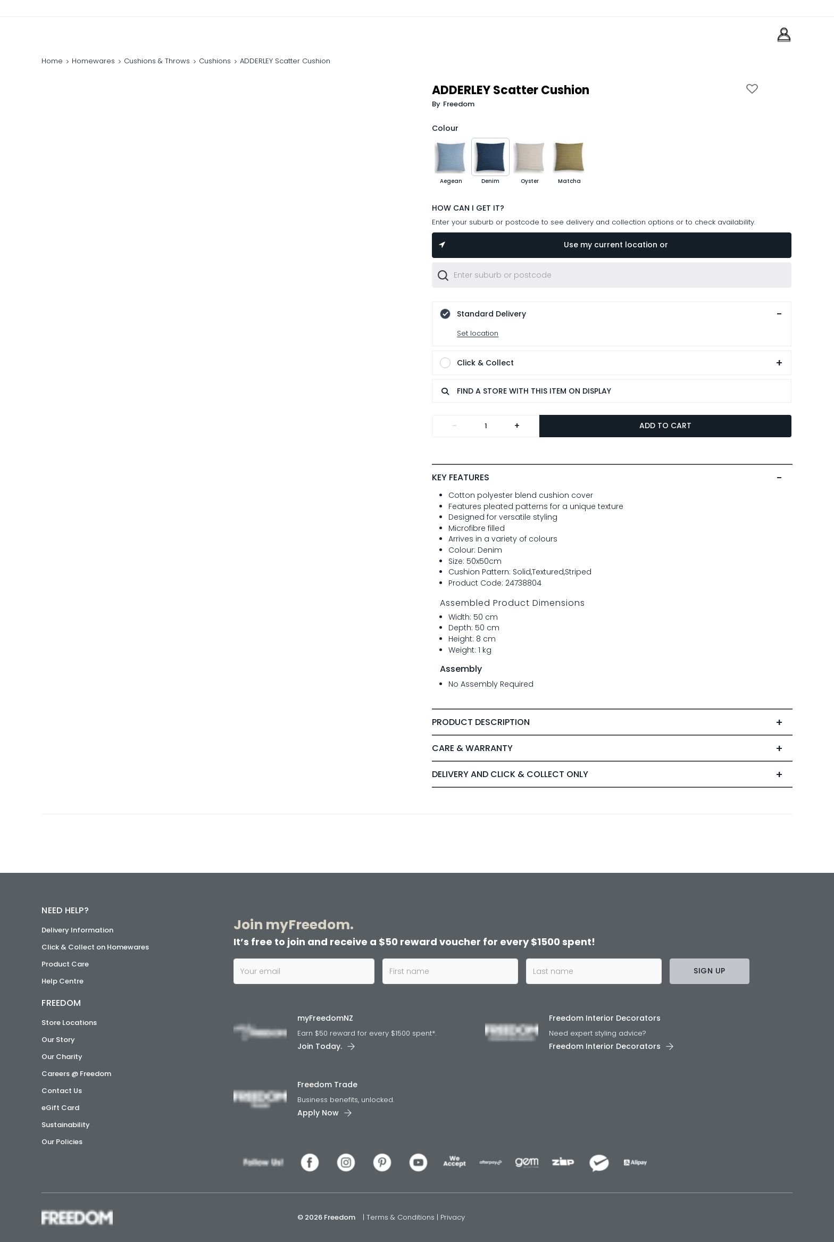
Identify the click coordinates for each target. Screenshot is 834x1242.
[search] (445, 391)
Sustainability (65, 1125)
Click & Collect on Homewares (95, 947)
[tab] (612, 477)
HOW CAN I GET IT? (468, 208)
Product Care (65, 964)
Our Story (58, 1040)
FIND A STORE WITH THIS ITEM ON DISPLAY (525, 391)
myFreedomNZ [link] (325, 1018)
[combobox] (611, 275)
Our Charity (61, 1057)
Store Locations (69, 1023)
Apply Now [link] (318, 1112)
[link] (89, 31)
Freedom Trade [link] (327, 1084)
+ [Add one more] (517, 426)
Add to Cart (665, 425)
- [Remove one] (454, 426)
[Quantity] (485, 426)
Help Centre (62, 981)
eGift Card (60, 1108)
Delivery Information (77, 930)
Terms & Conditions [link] (401, 1217)
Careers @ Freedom (76, 1074)
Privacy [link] (452, 1217)
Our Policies (61, 1142)
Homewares (93, 61)
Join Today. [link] (319, 1046)
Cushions (215, 61)
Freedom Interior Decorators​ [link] (605, 1018)
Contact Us (61, 1091)
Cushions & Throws (157, 61)
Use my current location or (553, 244)
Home (52, 61)
